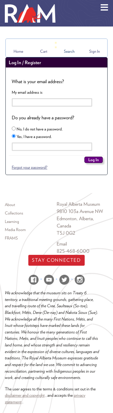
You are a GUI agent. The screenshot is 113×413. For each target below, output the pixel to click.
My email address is (27, 92)
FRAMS (11, 238)
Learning (12, 221)
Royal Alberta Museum (78, 204)
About (10, 204)
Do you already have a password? (43, 117)
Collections (14, 213)
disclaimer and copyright (25, 395)
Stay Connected (56, 260)
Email (62, 244)
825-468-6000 (73, 251)
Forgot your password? (29, 167)
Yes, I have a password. (32, 136)
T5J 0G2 (66, 233)
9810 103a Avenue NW (80, 211)
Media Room (15, 229)
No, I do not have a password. (37, 129)
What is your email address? (38, 81)
